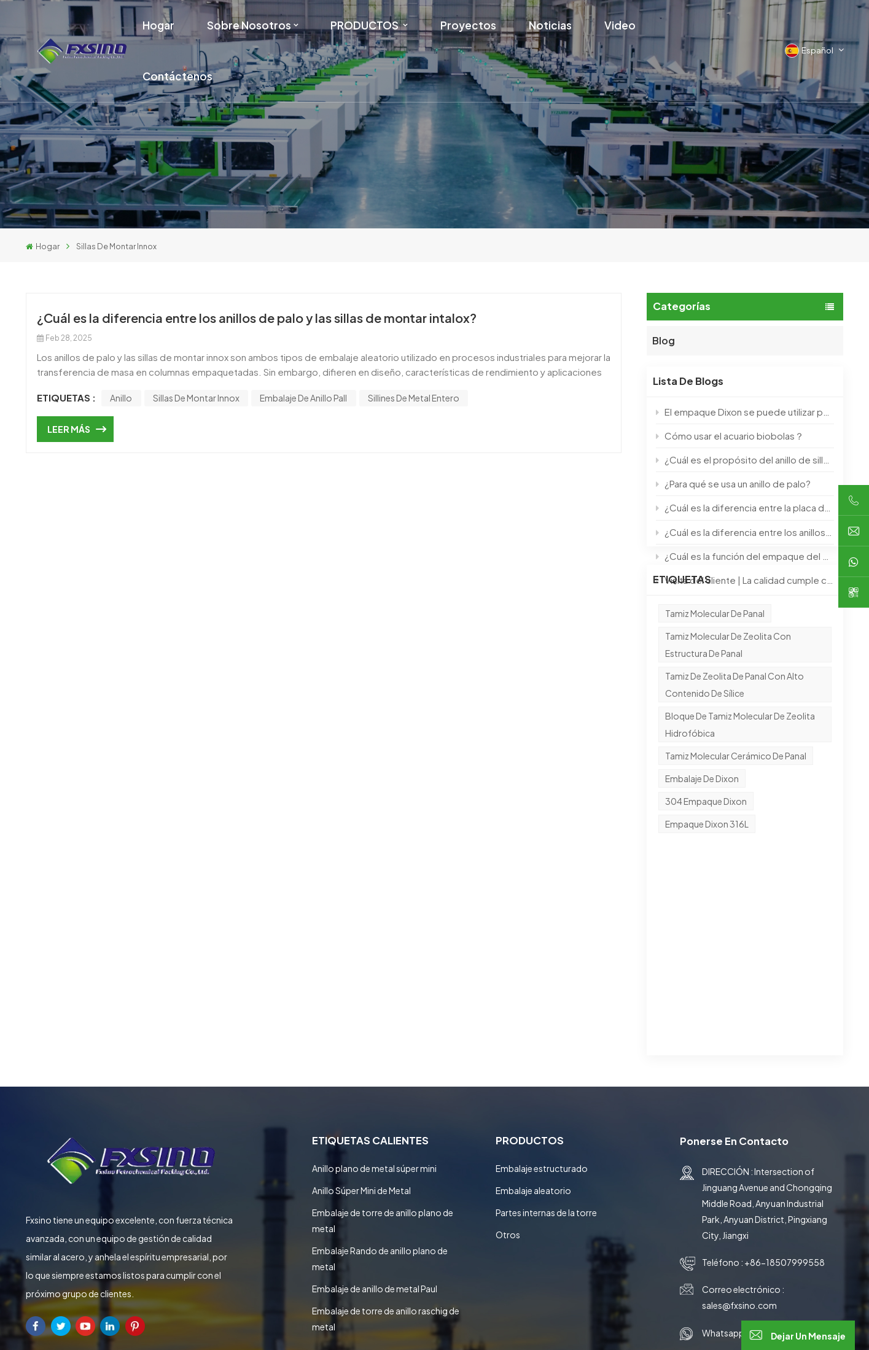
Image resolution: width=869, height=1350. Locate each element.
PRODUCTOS (365, 25)
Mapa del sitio (617, 1326)
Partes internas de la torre (546, 1048)
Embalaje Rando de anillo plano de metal (380, 1094)
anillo (121, 397)
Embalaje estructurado (542, 1004)
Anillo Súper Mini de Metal (361, 1026)
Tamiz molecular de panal (715, 660)
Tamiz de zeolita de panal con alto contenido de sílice (734, 732)
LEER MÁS (68, 429)
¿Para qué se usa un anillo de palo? (733, 483)
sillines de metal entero (413, 397)
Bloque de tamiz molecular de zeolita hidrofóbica (740, 772)
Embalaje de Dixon (702, 825)
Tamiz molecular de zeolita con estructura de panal (728, 692)
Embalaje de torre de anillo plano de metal (382, 1056)
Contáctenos (177, 76)
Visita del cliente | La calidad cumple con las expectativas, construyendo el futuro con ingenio (744, 579)
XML (672, 1326)
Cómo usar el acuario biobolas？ (729, 435)
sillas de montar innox (196, 397)
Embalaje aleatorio (533, 1026)
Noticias (550, 25)
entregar (802, 1261)
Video (620, 25)
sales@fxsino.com (739, 1141)
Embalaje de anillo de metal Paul (374, 1124)
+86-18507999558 (784, 1098)
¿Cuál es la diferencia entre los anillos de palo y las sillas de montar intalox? (744, 531)
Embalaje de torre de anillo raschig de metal (385, 1154)
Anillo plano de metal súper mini (374, 1004)
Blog (663, 338)
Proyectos (468, 25)
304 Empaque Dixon (706, 848)
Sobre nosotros (249, 25)
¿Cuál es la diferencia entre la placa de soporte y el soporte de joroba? (744, 507)
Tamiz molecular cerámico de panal (735, 803)
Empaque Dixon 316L (707, 871)
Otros (508, 1070)
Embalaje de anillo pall (303, 397)
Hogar (158, 25)
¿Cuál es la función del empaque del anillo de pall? (744, 555)
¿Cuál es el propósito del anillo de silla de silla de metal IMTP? (744, 459)
